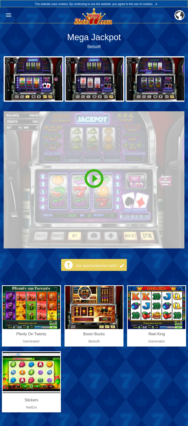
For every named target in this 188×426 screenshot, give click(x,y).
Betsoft (94, 46)
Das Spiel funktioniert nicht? (99, 266)
